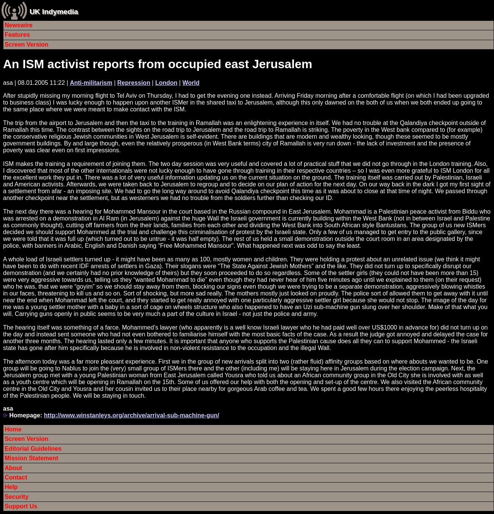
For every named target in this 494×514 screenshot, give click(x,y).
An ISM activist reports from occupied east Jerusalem (157, 64)
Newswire (19, 25)
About (13, 468)
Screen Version (26, 44)
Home (13, 429)
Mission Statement (31, 458)
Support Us (21, 506)
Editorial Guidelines (33, 448)
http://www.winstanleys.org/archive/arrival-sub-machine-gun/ (131, 415)
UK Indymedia (54, 12)
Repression (133, 83)
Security (16, 497)
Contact (16, 477)
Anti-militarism (91, 83)
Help (11, 487)
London (166, 83)
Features (17, 34)
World (190, 83)
